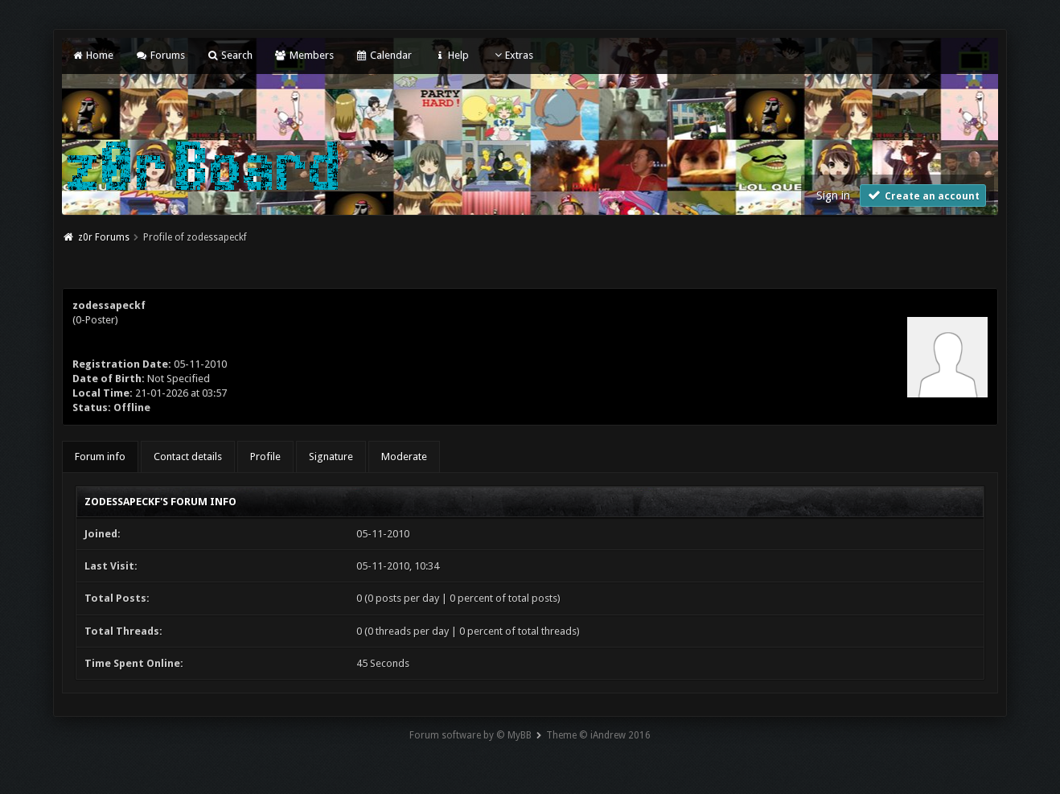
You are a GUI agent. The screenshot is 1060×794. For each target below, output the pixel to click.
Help (451, 55)
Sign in (833, 195)
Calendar (383, 55)
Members (303, 55)
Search (230, 55)
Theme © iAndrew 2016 (598, 735)
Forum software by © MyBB (470, 735)
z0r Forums (103, 237)
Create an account (923, 195)
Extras (512, 55)
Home (92, 55)
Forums (159, 55)
